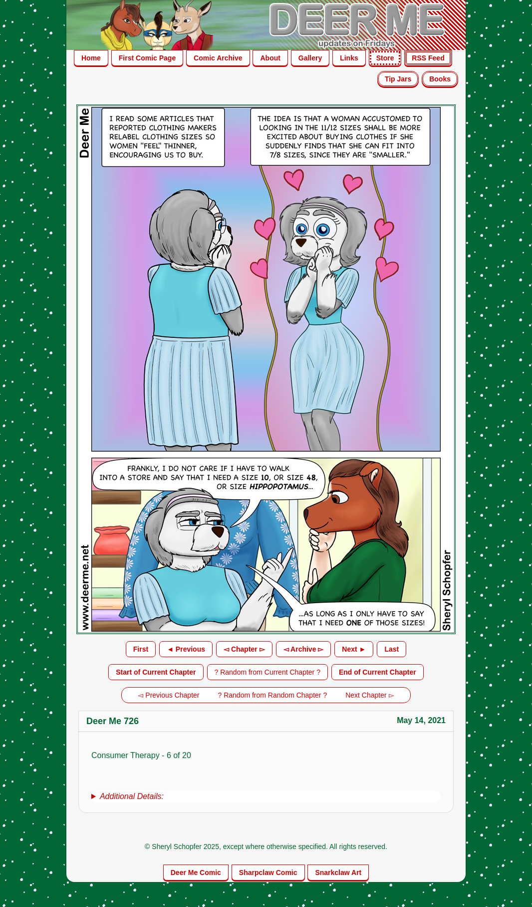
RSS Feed (428, 58)
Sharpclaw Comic (268, 873)
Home (91, 58)
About (270, 58)
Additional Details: (132, 796)
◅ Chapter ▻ (244, 649)
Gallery (310, 58)
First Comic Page (147, 58)
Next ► (354, 649)
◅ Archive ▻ (303, 649)
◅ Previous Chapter (168, 695)
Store (385, 58)
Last (391, 649)
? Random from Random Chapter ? (272, 695)
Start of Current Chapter (156, 672)
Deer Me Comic (196, 873)
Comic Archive (218, 58)
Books (440, 79)
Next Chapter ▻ (369, 695)
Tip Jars (398, 79)
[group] (266, 797)
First (140, 649)
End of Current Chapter (377, 672)
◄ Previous (186, 649)
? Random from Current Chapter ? (267, 672)
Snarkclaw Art (338, 873)
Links (349, 58)
